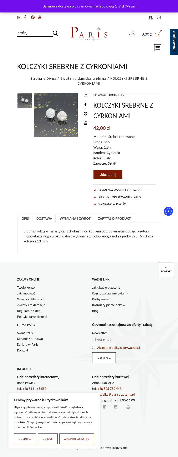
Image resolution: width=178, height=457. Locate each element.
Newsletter (99, 333)
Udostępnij (108, 174)
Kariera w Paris (28, 344)
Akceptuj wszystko (76, 438)
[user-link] (132, 34)
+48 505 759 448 (110, 388)
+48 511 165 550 (35, 388)
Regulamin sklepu (29, 311)
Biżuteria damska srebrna (83, 78)
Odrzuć (48, 438)
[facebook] (25, 17)
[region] (54, 421)
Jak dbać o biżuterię (106, 287)
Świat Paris (25, 333)
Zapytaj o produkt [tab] (114, 218)
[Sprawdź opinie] (174, 42)
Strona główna (43, 78)
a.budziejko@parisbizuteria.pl (113, 394)
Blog (95, 311)
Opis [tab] (25, 218)
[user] (151, 33)
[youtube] (40, 17)
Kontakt (22, 350)
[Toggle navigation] (157, 48)
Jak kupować (26, 293)
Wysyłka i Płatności (30, 299)
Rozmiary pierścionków (108, 305)
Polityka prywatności (32, 316)
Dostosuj (25, 438)
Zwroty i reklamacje (31, 305)
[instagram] (19, 17)
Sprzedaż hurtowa (30, 339)
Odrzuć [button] (130, 6)
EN (159, 17)
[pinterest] (33, 17)
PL (151, 17)
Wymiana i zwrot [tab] (75, 218)
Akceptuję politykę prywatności (118, 348)
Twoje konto (26, 287)
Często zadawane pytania (110, 293)
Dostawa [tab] (44, 218)
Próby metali (101, 299)
